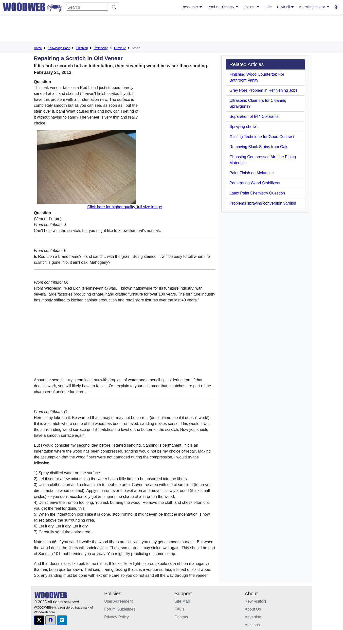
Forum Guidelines (119, 609)
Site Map (182, 601)
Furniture (120, 48)
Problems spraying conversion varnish (263, 203)
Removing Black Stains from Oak (259, 147)
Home (38, 48)
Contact (181, 617)
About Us (253, 609)
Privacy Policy (116, 617)
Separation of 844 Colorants (254, 116)
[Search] (87, 7)
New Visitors (256, 601)
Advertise (253, 617)
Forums (252, 7)
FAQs (179, 609)
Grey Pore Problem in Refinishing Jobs (264, 90)
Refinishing (101, 48)
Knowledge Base (314, 7)
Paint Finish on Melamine (252, 173)
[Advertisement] (171, 29)
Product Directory (223, 7)
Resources (191, 7)
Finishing (82, 48)
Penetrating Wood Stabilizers (255, 183)
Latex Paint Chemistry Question (257, 193)
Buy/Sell (285, 7)
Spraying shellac (244, 126)
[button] (39, 620)
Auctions (252, 625)
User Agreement (118, 601)
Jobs (268, 7)
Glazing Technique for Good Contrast (262, 137)
